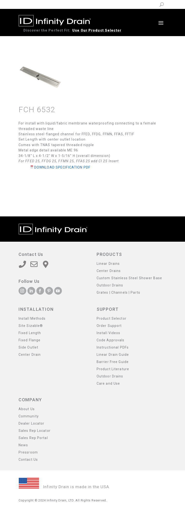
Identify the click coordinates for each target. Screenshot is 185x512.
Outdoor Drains (110, 285)
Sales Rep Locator (35, 431)
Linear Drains (108, 264)
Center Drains (109, 271)
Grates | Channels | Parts (118, 292)
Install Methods (32, 318)
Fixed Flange (29, 340)
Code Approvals (111, 340)
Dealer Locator (32, 423)
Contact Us (28, 459)
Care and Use (108, 383)
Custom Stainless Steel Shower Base (129, 278)
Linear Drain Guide (113, 354)
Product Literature (113, 369)
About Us (27, 409)
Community (29, 416)
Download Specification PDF (62, 167)
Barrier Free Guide (113, 362)
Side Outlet (28, 347)
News (23, 445)
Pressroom (28, 452)
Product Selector (111, 318)
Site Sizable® (31, 326)
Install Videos (108, 333)
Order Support (109, 326)
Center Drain (30, 354)
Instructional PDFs (113, 347)
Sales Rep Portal (33, 438)
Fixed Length (30, 333)
